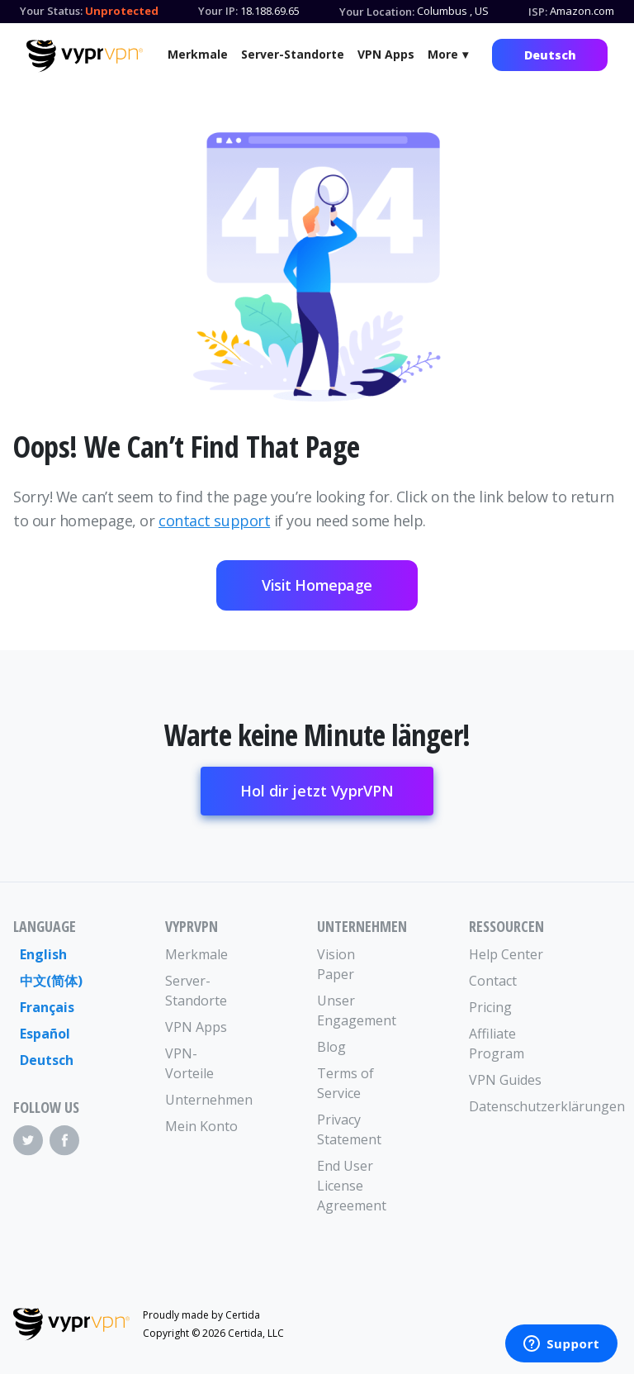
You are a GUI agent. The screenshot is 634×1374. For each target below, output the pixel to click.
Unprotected (121, 10)
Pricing (490, 1007)
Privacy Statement (349, 1129)
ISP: (537, 11)
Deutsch (550, 55)
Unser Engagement (355, 1010)
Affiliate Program (496, 1044)
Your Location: (376, 11)
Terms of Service (345, 1083)
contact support (214, 520)
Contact (493, 981)
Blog (331, 1047)
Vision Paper (336, 964)
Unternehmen (203, 1100)
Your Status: (51, 10)
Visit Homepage (317, 585)
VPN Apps (385, 54)
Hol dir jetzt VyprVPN (317, 791)
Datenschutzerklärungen (507, 1106)
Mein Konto (201, 1126)
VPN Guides (505, 1080)
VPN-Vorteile (189, 1063)
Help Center (506, 954)
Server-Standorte (292, 54)
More (443, 54)
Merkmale (198, 54)
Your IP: (218, 10)
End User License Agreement (351, 1186)
